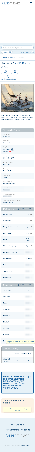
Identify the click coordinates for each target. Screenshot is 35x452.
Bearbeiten (5, 72)
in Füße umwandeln (24, 209)
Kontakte (25, 429)
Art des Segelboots (8, 162)
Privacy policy (25, 445)
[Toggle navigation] (31, 3)
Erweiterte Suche (27, 52)
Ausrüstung (6, 175)
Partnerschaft (12, 429)
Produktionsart (7, 187)
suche (7, 52)
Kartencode (6, 134)
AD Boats (12, 57)
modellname (6, 140)
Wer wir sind (17, 424)
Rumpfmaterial (7, 181)
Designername (7, 156)
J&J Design (6, 158)
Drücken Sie (15, 72)
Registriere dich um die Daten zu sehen (20, 342)
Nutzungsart (6, 168)
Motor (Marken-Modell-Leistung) (12, 200)
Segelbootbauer (8, 147)
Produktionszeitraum (9, 194)
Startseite (4, 57)
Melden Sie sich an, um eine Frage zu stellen (17, 409)
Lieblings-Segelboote (8, 77)
